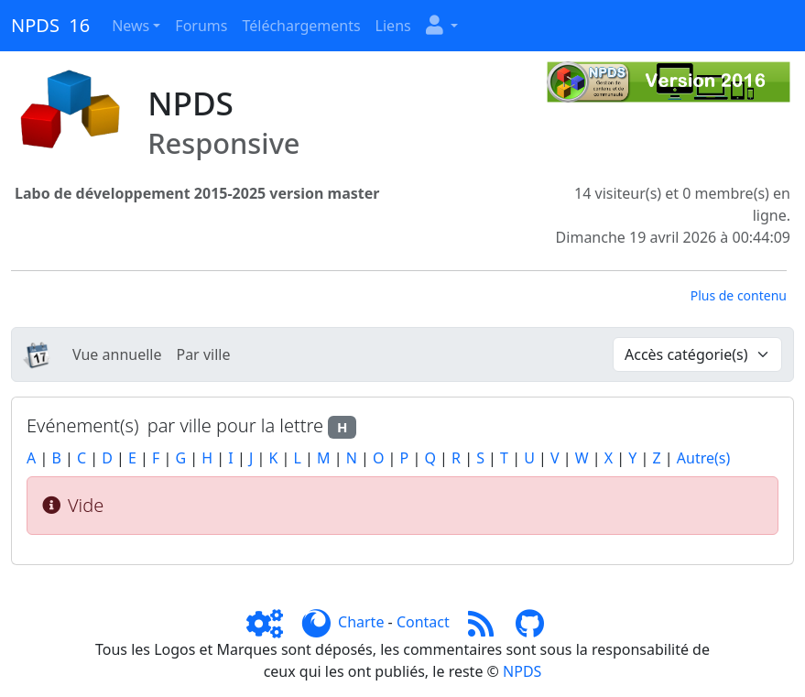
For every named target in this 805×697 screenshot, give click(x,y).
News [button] (130, 26)
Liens (393, 26)
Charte (361, 622)
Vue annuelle (116, 354)
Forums (201, 26)
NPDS (522, 671)
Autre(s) (703, 458)
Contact (423, 622)
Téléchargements (301, 26)
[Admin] (272, 622)
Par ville (203, 354)
